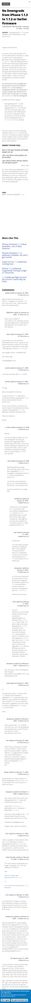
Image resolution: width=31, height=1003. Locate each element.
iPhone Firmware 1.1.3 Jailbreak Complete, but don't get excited (15, 255)
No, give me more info (19, 1000)
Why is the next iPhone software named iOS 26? (15, 151)
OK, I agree (5, 1000)
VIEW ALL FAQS (25, 165)
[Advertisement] (15, 216)
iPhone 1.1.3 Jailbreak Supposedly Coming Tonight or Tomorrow (14, 270)
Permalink (26, 295)
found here (6, 36)
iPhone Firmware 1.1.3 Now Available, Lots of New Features (14, 246)
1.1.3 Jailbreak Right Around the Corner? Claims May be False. (14, 279)
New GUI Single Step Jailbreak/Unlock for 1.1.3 (13, 876)
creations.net (8, 96)
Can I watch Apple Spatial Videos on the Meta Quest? (15, 162)
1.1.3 (22, 195)
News (4, 195)
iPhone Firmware (13, 195)
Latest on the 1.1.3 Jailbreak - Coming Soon (15, 263)
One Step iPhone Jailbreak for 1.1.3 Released (16, 886)
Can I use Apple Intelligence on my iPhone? (14, 156)
